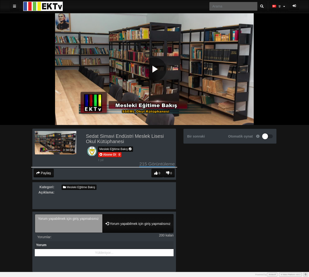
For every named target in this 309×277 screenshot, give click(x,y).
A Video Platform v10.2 (290, 274)
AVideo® (272, 274)
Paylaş (43, 173)
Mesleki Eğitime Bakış (115, 149)
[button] (108, 154)
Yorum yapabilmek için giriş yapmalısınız (69, 223)
